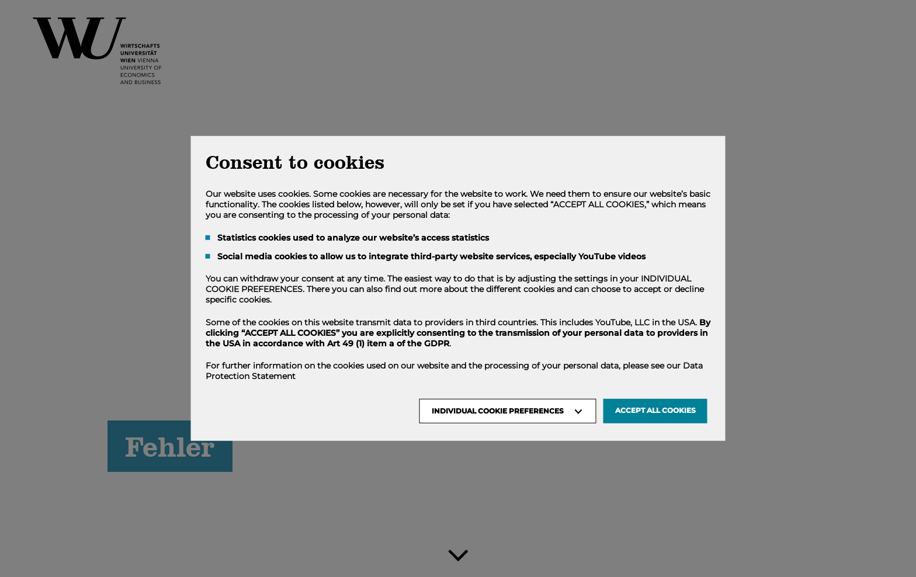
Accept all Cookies (655, 410)
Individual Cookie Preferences (498, 410)
